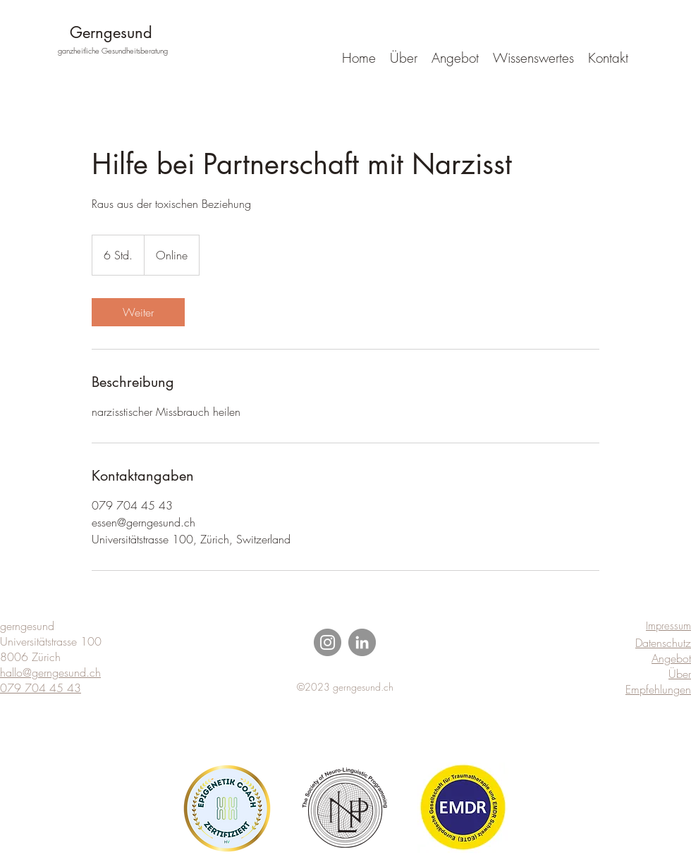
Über (679, 674)
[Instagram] (327, 642)
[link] (138, 312)
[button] (533, 57)
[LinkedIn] (362, 642)
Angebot (671, 658)
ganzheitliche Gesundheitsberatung (113, 50)
